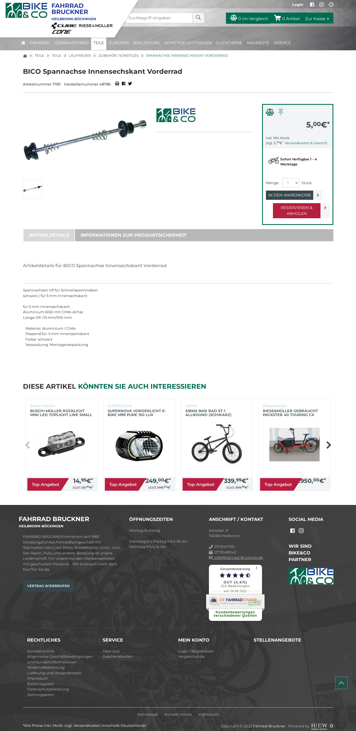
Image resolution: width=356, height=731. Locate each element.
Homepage (147, 708)
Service (282, 42)
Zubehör (119, 42)
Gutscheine (229, 42)
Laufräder (80, 55)
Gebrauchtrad (72, 42)
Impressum (37, 672)
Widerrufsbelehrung (46, 661)
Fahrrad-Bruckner (269, 720)
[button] (328, 439)
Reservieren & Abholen (293, 207)
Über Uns (111, 645)
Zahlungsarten (40, 689)
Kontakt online (40, 645)
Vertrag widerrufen (48, 580)
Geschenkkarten (118, 650)
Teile (98, 42)
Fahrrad (40, 42)
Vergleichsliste (191, 650)
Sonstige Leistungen (188, 42)
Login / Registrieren (196, 645)
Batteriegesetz (40, 678)
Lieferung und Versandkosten (54, 667)
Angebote (258, 42)
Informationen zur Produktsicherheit (134, 229)
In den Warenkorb (293, 195)
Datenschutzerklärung (48, 683)
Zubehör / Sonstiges (118, 55)
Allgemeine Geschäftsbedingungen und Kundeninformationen (60, 653)
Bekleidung (146, 42)
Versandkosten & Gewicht (306, 143)
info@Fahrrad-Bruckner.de (236, 551)
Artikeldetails (49, 229)
